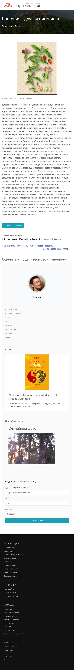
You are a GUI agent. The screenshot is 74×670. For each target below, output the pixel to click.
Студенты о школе (11, 569)
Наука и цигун (9, 609)
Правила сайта (10, 592)
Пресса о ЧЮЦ (9, 623)
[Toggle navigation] (68, 5)
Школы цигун (9, 551)
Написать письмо (11, 647)
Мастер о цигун (10, 558)
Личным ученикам (13, 313)
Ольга (21, 98)
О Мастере (8, 562)
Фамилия (8, 509)
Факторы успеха (10, 572)
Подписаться (37, 520)
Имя (6, 499)
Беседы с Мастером (12, 620)
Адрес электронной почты (16, 488)
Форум (8, 337)
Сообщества (10, 329)
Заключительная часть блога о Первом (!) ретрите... (27, 246)
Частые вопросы (11, 596)
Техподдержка (9, 650)
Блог (17, 26)
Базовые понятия (11, 576)
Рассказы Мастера (11, 613)
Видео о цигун (9, 630)
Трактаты (8, 627)
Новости (8, 317)
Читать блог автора (13, 225)
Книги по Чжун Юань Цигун (14, 634)
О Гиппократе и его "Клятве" (57, 249)
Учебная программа (12, 555)
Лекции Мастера (10, 616)
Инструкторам (11, 309)
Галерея (8, 325)
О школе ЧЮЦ (9, 548)
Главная (7, 26)
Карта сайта (9, 589)
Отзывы (8, 333)
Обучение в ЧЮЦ (10, 565)
